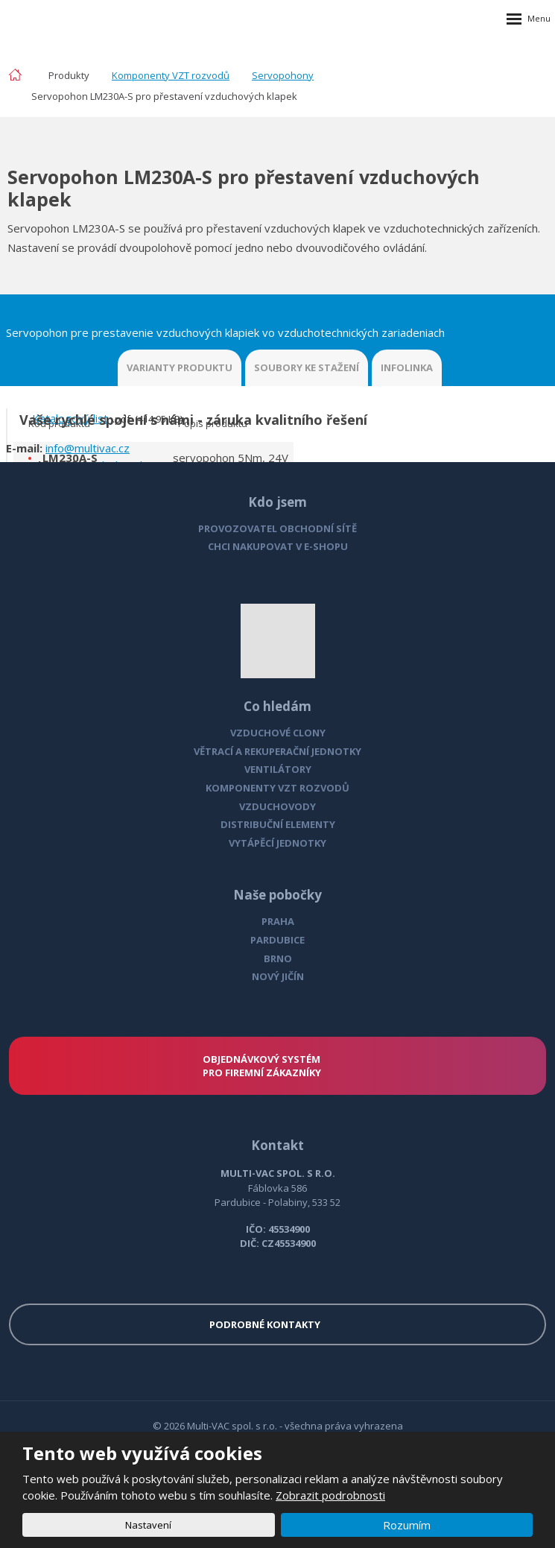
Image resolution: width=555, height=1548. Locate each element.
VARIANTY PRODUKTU (179, 367)
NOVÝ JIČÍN (278, 976)
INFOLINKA (407, 367)
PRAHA (277, 921)
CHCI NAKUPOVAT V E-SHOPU (278, 546)
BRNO (278, 958)
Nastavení (148, 1525)
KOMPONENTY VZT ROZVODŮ (277, 787)
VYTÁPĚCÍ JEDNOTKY (277, 843)
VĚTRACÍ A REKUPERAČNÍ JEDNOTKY (277, 751)
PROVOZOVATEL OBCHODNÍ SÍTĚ (277, 528)
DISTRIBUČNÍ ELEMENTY (278, 824)
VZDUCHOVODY (277, 806)
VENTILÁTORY (277, 769)
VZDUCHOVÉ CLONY (278, 732)
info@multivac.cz (87, 447)
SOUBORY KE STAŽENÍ (306, 367)
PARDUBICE (277, 940)
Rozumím (407, 1524)
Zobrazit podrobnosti (330, 1495)
